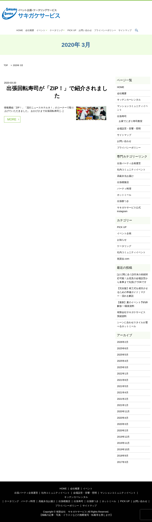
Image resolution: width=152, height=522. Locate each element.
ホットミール (124, 195)
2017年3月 (122, 462)
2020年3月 (122, 424)
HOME (19, 30)
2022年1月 (122, 373)
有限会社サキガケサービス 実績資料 (132, 314)
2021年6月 (122, 380)
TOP (6, 65)
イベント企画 (124, 233)
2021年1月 (122, 405)
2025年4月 (122, 361)
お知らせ (122, 239)
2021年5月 (122, 386)
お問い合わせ (85, 30)
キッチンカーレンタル (129, 99)
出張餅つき (123, 201)
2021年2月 (122, 399)
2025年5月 (122, 354)
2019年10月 (123, 449)
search (136, 30)
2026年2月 (122, 342)
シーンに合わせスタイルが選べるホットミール (132, 324)
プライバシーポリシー (105, 30)
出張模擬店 (123, 182)
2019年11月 (123, 443)
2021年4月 (122, 392)
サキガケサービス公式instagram (129, 209)
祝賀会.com (123, 258)
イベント (40, 30)
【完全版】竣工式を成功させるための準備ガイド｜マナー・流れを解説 (132, 292)
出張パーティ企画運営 (129, 163)
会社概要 (29, 30)
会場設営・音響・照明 (129, 128)
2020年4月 (122, 417)
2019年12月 (123, 436)
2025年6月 (122, 348)
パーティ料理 (124, 188)
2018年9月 (122, 455)
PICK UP (71, 30)
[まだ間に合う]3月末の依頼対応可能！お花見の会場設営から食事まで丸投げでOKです (132, 278)
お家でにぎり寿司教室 (130, 121)
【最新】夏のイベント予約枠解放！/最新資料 (132, 304)
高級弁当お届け (125, 176)
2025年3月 (122, 367)
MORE (11, 119)
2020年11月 (123, 411)
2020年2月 (122, 430)
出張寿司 (122, 116)
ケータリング (56, 30)
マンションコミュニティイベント (132, 108)
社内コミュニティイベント (131, 169)
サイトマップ (125, 30)
